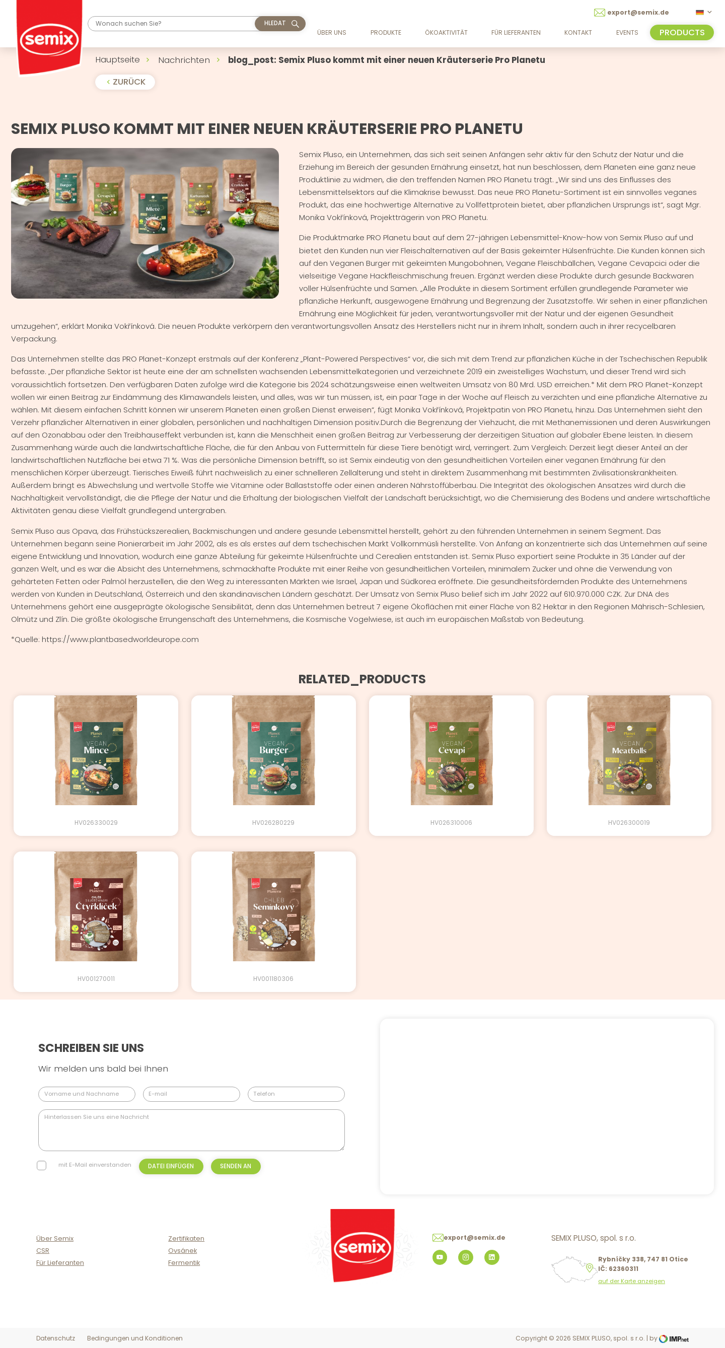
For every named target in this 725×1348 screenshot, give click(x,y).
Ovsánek (182, 1250)
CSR (42, 1250)
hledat (275, 23)
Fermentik (184, 1262)
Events (627, 32)
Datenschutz (55, 1338)
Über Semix (55, 1238)
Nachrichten (184, 60)
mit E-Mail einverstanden (94, 1165)
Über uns (331, 32)
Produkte (386, 32)
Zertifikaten (186, 1238)
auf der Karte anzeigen (631, 1281)
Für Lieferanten (516, 32)
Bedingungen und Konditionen (135, 1338)
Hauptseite (117, 59)
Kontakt (578, 32)
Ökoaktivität (446, 32)
